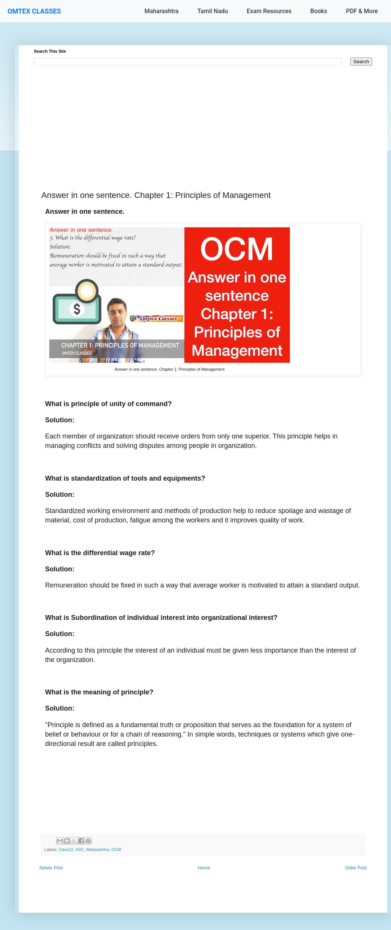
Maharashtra (161, 11)
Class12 (66, 849)
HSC (80, 849)
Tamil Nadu (212, 11)
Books (318, 11)
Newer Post (51, 868)
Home (204, 868)
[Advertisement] (203, 120)
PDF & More (362, 11)
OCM (116, 849)
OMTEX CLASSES (34, 11)
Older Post (356, 868)
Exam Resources (269, 11)
